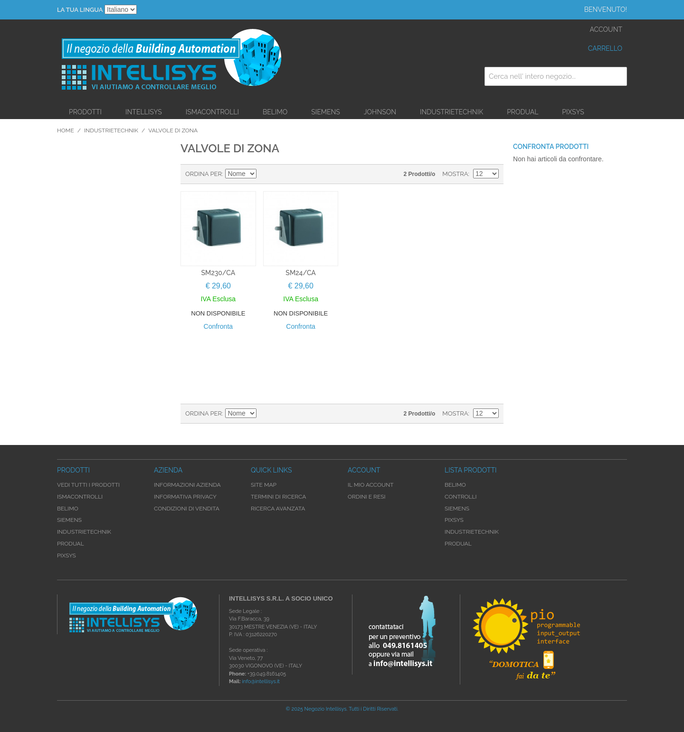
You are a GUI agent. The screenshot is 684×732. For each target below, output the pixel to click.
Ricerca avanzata (278, 508)
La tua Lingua (80, 9)
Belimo (275, 112)
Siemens (325, 112)
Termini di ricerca (278, 496)
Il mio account (371, 485)
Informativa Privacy (185, 496)
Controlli (461, 496)
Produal (522, 112)
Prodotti (85, 112)
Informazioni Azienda (187, 485)
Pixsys (573, 112)
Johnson (380, 112)
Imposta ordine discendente (265, 174)
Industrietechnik (451, 112)
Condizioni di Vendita (186, 508)
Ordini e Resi (366, 496)
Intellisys (143, 112)
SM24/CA (300, 273)
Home (65, 130)
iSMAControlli (212, 112)
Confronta (218, 326)
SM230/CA (218, 273)
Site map (263, 485)
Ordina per (203, 173)
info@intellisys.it (261, 681)
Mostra (455, 173)
